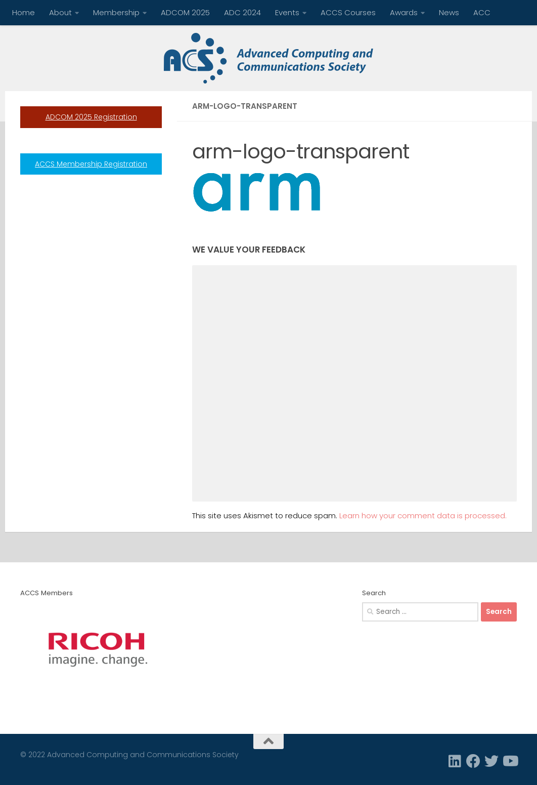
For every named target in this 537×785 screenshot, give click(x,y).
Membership (116, 12)
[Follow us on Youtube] (510, 761)
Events (287, 12)
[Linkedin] (455, 761)
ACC (481, 12)
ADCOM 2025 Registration (91, 117)
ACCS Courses (348, 12)
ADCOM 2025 (185, 12)
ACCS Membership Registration (91, 164)
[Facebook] (473, 761)
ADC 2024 (242, 12)
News (449, 12)
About (60, 12)
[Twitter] (491, 761)
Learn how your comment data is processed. (423, 515)
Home (23, 12)
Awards (404, 12)
